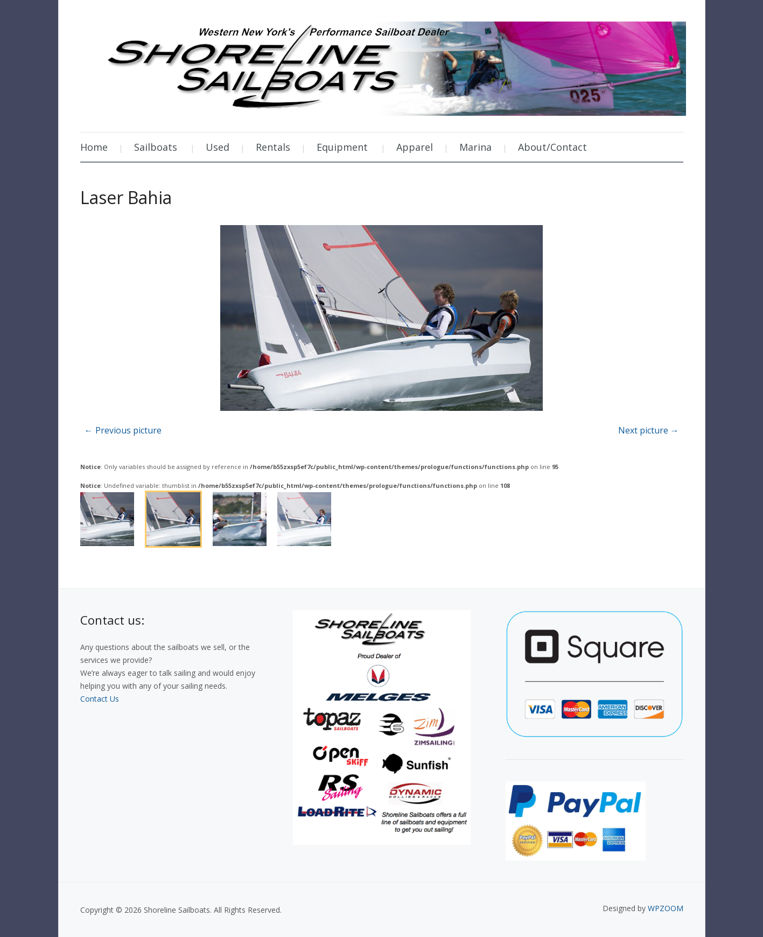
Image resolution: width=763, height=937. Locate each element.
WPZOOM (665, 908)
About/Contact (552, 147)
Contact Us (99, 699)
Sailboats (155, 147)
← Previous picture (123, 430)
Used (217, 147)
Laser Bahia (126, 197)
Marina (475, 147)
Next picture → (648, 430)
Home (94, 147)
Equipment (342, 147)
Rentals (273, 147)
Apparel (414, 147)
